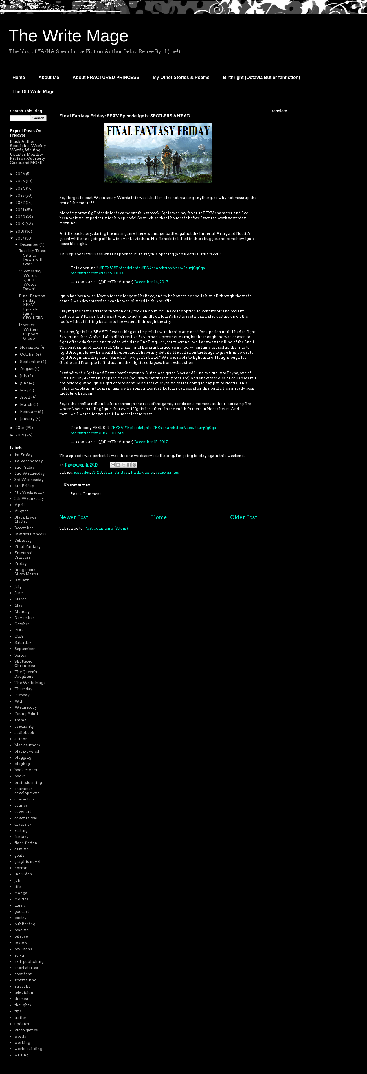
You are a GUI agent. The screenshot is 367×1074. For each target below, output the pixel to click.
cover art (22, 812)
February (29, 412)
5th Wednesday (29, 498)
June (24, 383)
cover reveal (26, 818)
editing (21, 830)
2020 (21, 217)
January (28, 419)
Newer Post (73, 517)
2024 (21, 188)
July (24, 376)
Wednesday (25, 707)
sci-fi (19, 955)
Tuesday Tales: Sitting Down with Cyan (32, 257)
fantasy (21, 837)
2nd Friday (24, 467)
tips (18, 1011)
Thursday (23, 689)
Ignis (149, 472)
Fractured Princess (23, 555)
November (30, 347)
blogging (22, 757)
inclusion (23, 874)
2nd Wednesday (29, 473)
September (30, 362)
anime (20, 720)
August (27, 369)
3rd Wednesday (29, 480)
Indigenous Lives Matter (26, 572)
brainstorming (28, 782)
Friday (137, 472)
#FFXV (106, 268)
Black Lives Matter (25, 519)
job (17, 880)
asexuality (24, 726)
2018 (20, 231)
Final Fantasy (116, 472)
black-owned (26, 751)
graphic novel (27, 861)
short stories (26, 968)
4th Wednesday (29, 492)
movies (21, 899)
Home (18, 77)
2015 (20, 435)
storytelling (25, 980)
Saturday (22, 642)
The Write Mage (68, 35)
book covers (25, 770)
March (26, 405)
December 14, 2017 (151, 282)
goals (19, 855)
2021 (20, 210)
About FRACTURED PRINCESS (105, 77)
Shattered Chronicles (24, 663)
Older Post (243, 517)
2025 (21, 181)
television (23, 992)
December (29, 244)
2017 (20, 238)
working (22, 1042)
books (20, 776)
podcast (21, 911)
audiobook (24, 732)
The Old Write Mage (33, 91)
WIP (18, 701)
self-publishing (29, 961)
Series (20, 655)
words (20, 1036)
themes (21, 999)
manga (20, 893)
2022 (21, 202)
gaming (21, 849)
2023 (20, 195)
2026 (21, 174)
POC (18, 630)
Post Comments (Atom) (106, 528)
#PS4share (151, 268)
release (21, 936)
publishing (24, 924)
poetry (20, 918)
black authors (27, 745)
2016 (20, 428)
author (20, 739)
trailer (20, 1018)
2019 (20, 224)
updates (21, 1024)
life (17, 887)
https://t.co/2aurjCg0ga (183, 268)
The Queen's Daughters (25, 674)
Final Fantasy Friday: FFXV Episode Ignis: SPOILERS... (32, 307)
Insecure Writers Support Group (28, 331)
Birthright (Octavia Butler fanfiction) (261, 77)
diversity (22, 824)
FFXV (96, 472)
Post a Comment (86, 494)
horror (20, 868)
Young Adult (26, 714)
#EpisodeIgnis (126, 268)
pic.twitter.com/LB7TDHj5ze (97, 433)
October (28, 354)
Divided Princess (30, 534)
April (25, 397)
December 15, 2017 (151, 442)
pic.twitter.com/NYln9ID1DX (97, 273)
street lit (22, 986)
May (24, 390)
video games (167, 472)
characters (24, 799)
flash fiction (25, 843)
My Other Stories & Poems (181, 77)
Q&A (18, 636)
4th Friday (24, 486)
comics (21, 805)
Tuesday (22, 695)
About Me (48, 77)
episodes (82, 472)
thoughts (22, 1005)
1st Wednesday (28, 461)
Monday (22, 611)
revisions (23, 949)
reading (21, 930)
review (20, 942)
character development (26, 791)
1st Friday (23, 455)
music (20, 905)
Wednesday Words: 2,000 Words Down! (30, 280)
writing (21, 1055)
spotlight (23, 974)
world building (28, 1049)
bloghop (22, 764)
